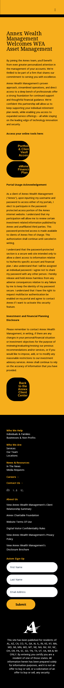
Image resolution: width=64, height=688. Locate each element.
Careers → (12, 477)
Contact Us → (14, 483)
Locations (12, 455)
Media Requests (15, 469)
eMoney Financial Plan (24, 169)
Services (11, 448)
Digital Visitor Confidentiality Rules (25, 528)
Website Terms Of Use (19, 521)
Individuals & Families (18, 434)
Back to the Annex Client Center (23, 389)
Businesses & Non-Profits (20, 437)
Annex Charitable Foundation (22, 515)
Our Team (12, 452)
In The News (13, 466)
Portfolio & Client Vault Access (24, 150)
